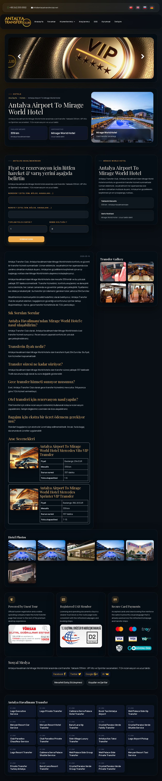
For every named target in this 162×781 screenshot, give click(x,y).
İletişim (118, 21)
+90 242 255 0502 (16, 7)
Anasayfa (38, 21)
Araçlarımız (84, 21)
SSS (95, 21)
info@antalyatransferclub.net (44, 7)
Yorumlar (51, 21)
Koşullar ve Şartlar (98, 682)
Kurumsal (106, 21)
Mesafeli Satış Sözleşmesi (68, 682)
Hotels (22, 98)
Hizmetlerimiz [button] (67, 21)
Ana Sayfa (13, 98)
